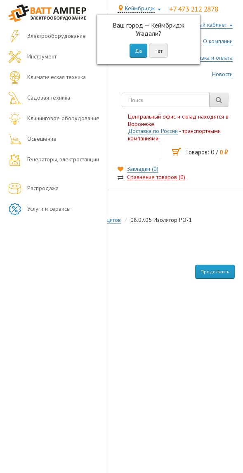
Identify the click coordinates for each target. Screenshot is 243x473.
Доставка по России (153, 131)
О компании (218, 41)
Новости (222, 74)
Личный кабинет (207, 24)
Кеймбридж (136, 8)
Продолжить (215, 271)
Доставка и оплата (209, 57)
